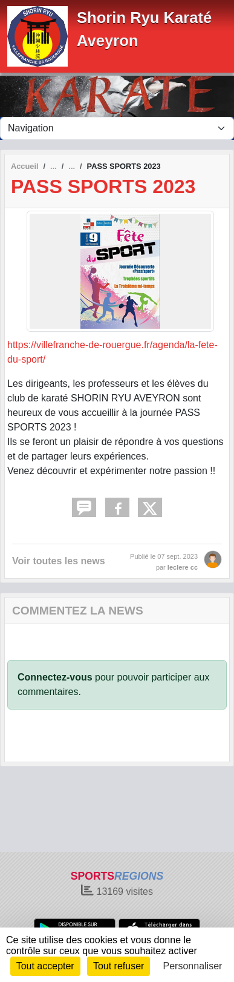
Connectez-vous (55, 677)
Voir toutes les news (58, 561)
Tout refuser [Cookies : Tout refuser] (118, 966)
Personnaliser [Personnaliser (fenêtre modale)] (193, 966)
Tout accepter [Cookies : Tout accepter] (45, 966)
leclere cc (182, 567)
